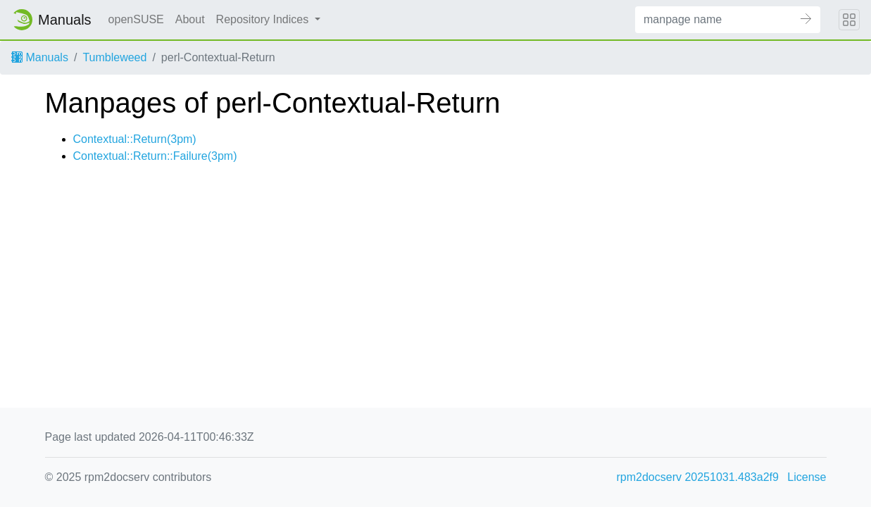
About (190, 19)
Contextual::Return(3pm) (134, 139)
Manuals (39, 57)
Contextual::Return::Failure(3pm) (155, 156)
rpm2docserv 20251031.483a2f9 (698, 477)
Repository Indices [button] (264, 19)
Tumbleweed (114, 57)
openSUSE (136, 19)
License (806, 477)
